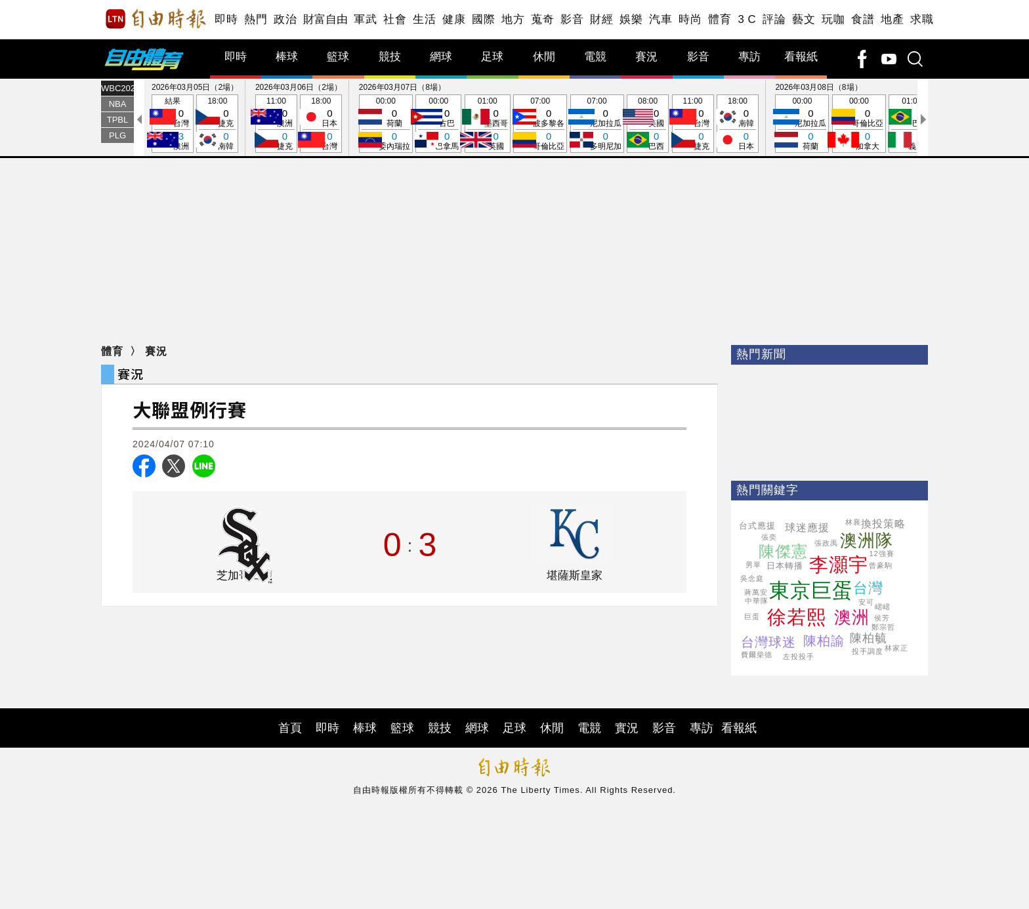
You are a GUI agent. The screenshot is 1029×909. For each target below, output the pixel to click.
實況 (627, 728)
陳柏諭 (824, 641)
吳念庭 (752, 578)
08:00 (647, 124)
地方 (512, 19)
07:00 (540, 124)
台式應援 (757, 526)
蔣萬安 (756, 592)
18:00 (217, 124)
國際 (483, 19)
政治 (285, 19)
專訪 (749, 57)
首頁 (290, 728)
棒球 (287, 57)
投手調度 (867, 651)
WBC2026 (117, 88)
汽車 (660, 19)
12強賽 (882, 553)
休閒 (544, 57)
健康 (453, 19)
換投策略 (883, 523)
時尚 (690, 19)
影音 (571, 19)
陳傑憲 (783, 551)
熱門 (255, 19)
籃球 (338, 57)
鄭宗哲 (883, 627)
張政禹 (826, 543)
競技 (390, 57)
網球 (441, 57)
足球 (492, 57)
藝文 (803, 19)
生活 (424, 19)
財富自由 (325, 19)
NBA (118, 104)
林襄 (853, 522)
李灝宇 (838, 564)
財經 (601, 19)
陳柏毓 (868, 638)
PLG (117, 135)
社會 (394, 19)
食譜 (862, 19)
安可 (866, 602)
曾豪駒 (880, 565)
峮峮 (883, 607)
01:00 (487, 124)
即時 (226, 19)
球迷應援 (807, 527)
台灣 (868, 588)
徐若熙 (796, 617)
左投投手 (798, 656)
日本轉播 (784, 566)
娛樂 (631, 19)
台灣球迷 (768, 642)
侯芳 (882, 618)
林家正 (896, 648)
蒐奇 (542, 19)
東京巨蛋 (811, 590)
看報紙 (801, 57)
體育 (719, 19)
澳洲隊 (866, 540)
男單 (753, 565)
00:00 (386, 124)
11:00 (276, 124)
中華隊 (756, 601)
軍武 (365, 19)
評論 (774, 19)
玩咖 (833, 19)
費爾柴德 (756, 654)
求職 (921, 19)
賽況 (646, 57)
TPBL (118, 120)
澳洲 (852, 617)
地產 (892, 19)
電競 (595, 57)
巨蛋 (752, 616)
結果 (172, 124)
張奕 (769, 537)
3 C (747, 19)
